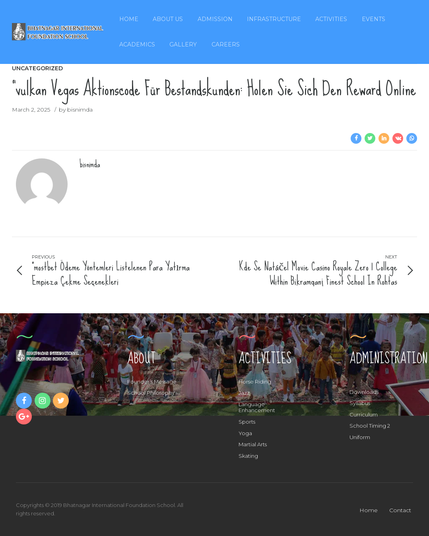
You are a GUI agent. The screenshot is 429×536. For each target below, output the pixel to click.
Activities (331, 19)
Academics (137, 44)
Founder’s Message (152, 381)
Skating (248, 456)
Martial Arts (253, 444)
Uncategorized (37, 68)
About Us (168, 19)
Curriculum (363, 414)
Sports (247, 421)
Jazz (244, 392)
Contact (400, 510)
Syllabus (359, 403)
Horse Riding (255, 381)
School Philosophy (151, 392)
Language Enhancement (257, 407)
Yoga (245, 433)
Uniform (359, 437)
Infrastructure (274, 19)
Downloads (364, 392)
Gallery (183, 44)
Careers (226, 44)
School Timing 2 (369, 425)
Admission (215, 19)
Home (128, 19)
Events (373, 19)
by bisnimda (76, 109)
